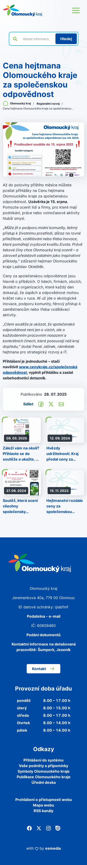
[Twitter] (38, 828)
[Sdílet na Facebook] (41, 404)
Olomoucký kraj (17, 103)
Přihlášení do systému (43, 760)
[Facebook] (29, 828)
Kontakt (43, 668)
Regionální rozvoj (48, 103)
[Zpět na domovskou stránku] (22, 10)
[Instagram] (48, 828)
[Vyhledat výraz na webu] (36, 39)
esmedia (53, 848)
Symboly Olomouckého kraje (44, 771)
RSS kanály (43, 810)
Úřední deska (44, 782)
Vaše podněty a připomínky (43, 765)
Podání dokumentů (43, 635)
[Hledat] (66, 38)
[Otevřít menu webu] (76, 10)
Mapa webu (43, 805)
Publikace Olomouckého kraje (44, 777)
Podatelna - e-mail (43, 616)
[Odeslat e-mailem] (61, 404)
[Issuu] (57, 828)
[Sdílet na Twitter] (51, 404)
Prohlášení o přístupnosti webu (43, 799)
